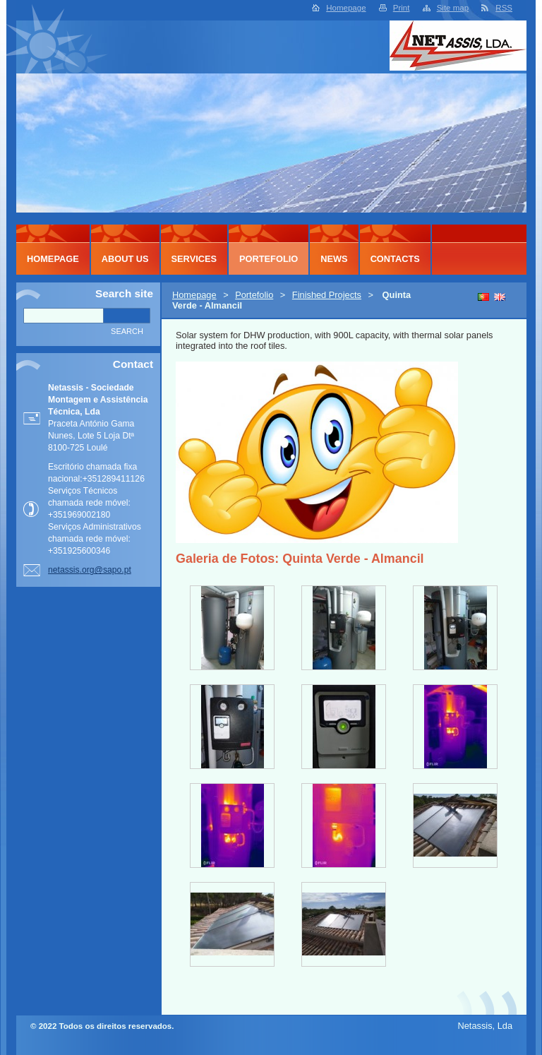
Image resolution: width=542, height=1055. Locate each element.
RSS (503, 8)
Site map (453, 8)
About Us (125, 259)
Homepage (346, 8)
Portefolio (254, 295)
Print (401, 8)
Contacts (395, 259)
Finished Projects (326, 295)
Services (194, 259)
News (333, 259)
